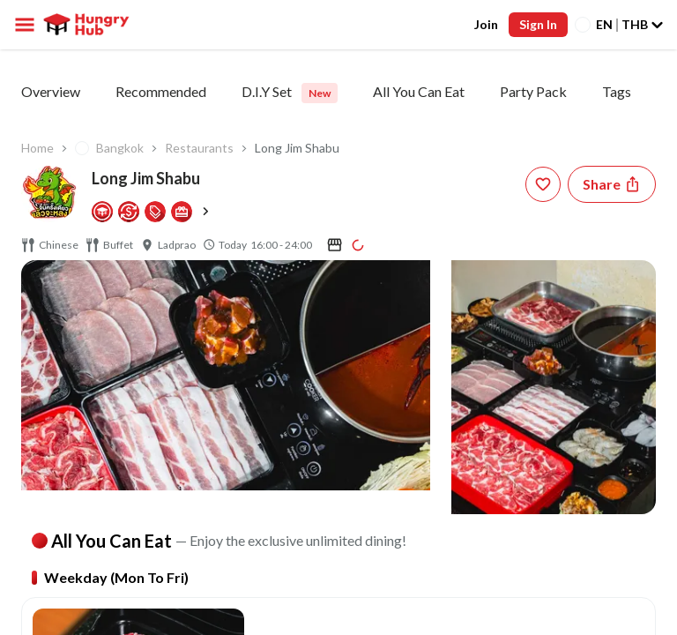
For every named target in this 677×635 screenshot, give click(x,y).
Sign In (538, 24)
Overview (50, 91)
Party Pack (533, 91)
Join (486, 24)
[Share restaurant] (612, 184)
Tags (616, 91)
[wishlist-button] (543, 184)
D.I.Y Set (290, 93)
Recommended (160, 91)
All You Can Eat (419, 91)
